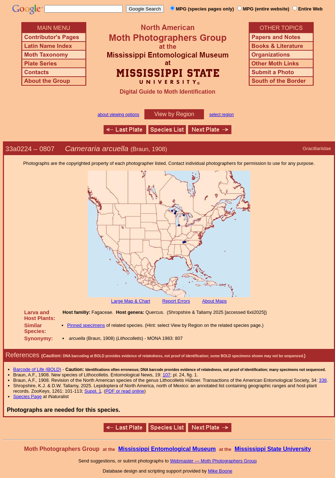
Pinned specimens (86, 325)
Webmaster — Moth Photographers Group (213, 461)
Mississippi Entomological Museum (167, 449)
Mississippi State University (273, 449)
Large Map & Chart (130, 301)
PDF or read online (124, 391)
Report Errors (176, 301)
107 (166, 374)
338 (323, 380)
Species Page (27, 396)
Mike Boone (220, 471)
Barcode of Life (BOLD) (37, 369)
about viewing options (118, 114)
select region (221, 114)
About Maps (214, 301)
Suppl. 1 (92, 391)
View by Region (174, 114)
